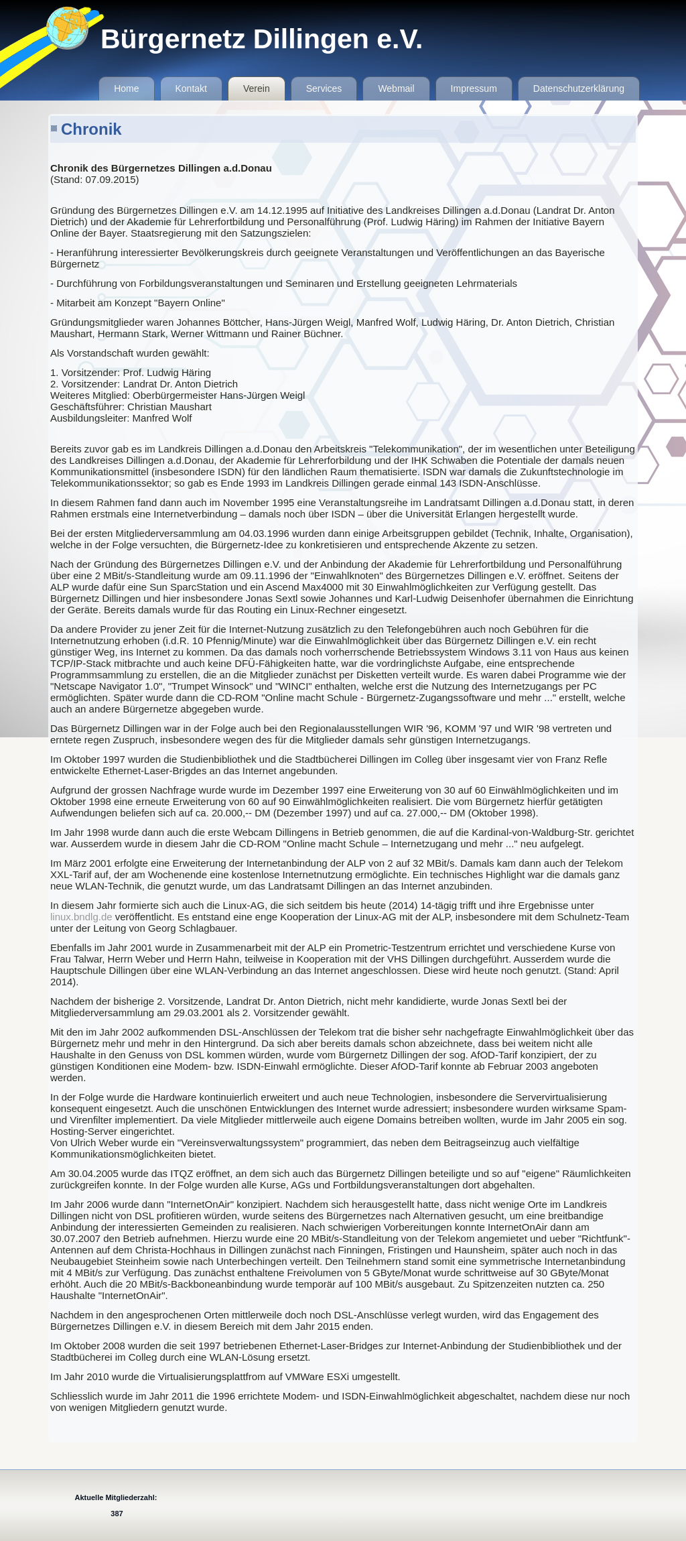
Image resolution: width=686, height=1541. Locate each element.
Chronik (91, 129)
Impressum (474, 88)
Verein (256, 88)
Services (324, 88)
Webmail (396, 88)
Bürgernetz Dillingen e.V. (261, 38)
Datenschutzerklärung (578, 88)
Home (126, 88)
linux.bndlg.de (81, 916)
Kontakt (191, 88)
